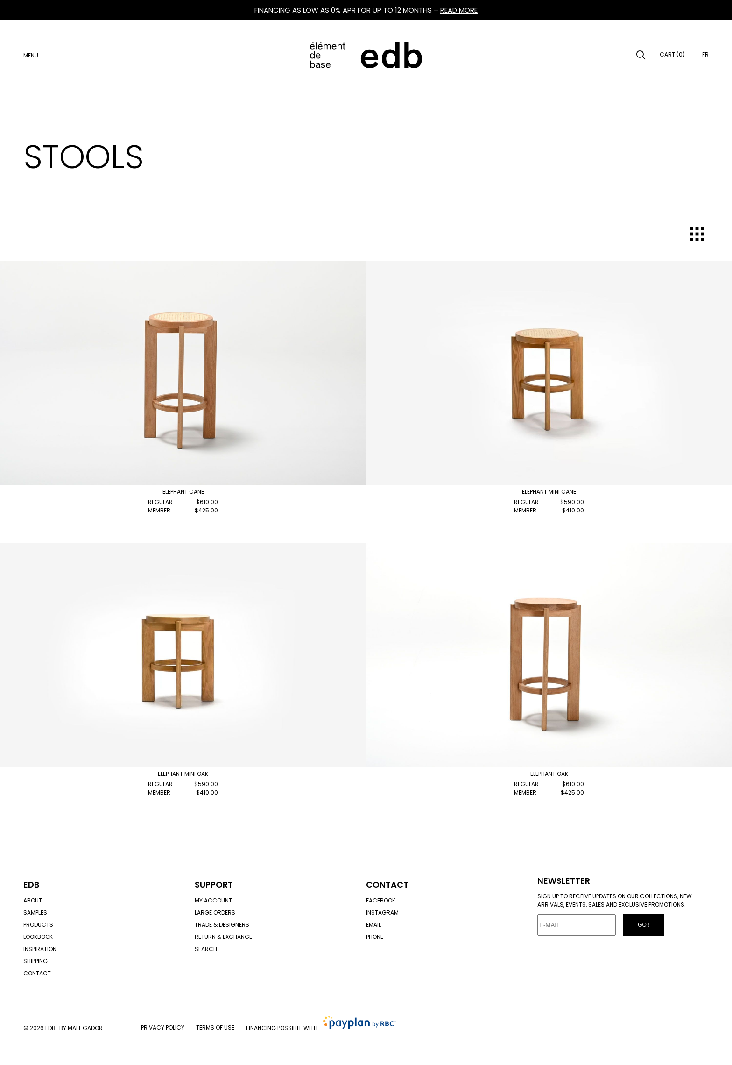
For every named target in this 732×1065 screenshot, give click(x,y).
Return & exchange (223, 937)
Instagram (382, 912)
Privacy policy (162, 1027)
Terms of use (215, 1027)
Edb (31, 884)
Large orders (215, 912)
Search (206, 949)
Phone (374, 937)
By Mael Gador (81, 1028)
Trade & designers (222, 925)
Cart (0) (672, 54)
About (32, 900)
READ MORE (459, 10)
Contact (37, 973)
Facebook (380, 900)
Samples (35, 912)
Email (373, 925)
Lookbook (38, 937)
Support (214, 884)
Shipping (35, 961)
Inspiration (39, 949)
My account (213, 900)
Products (38, 925)
